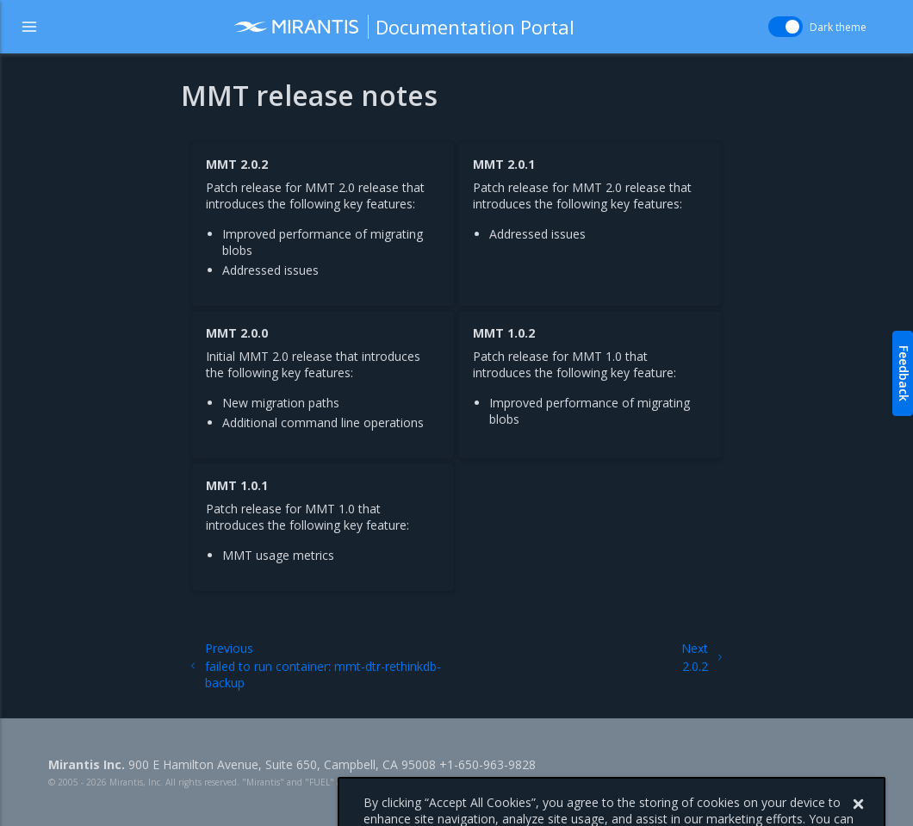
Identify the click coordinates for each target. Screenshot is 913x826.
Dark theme (838, 27)
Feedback (904, 373)
